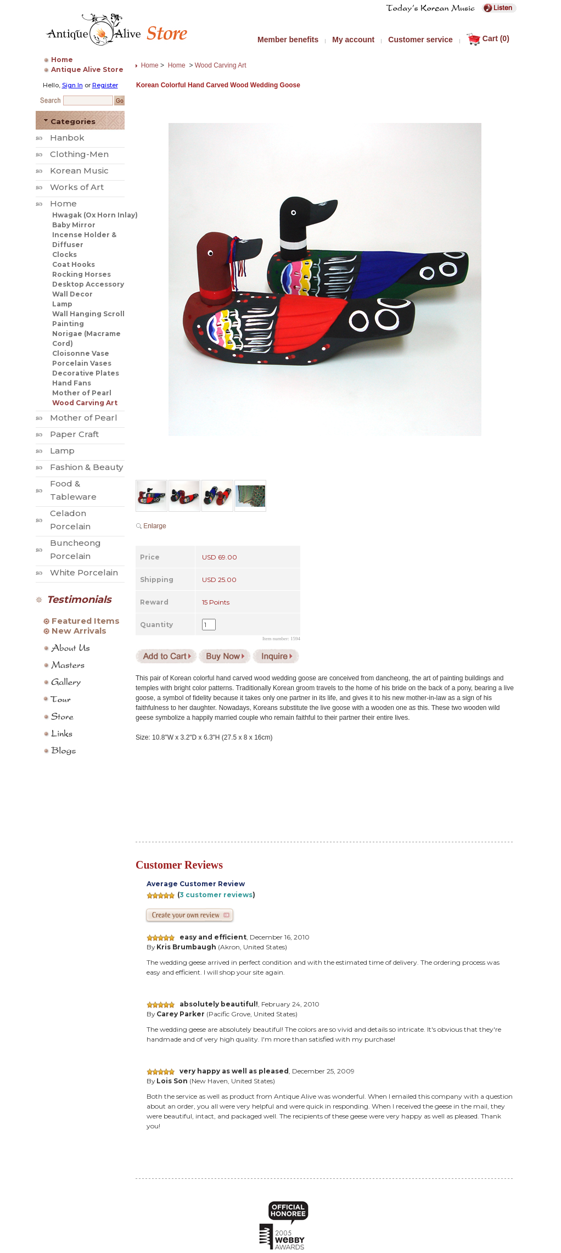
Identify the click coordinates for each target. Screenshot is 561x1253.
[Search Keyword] (88, 100)
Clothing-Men (79, 154)
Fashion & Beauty (86, 467)
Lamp (62, 304)
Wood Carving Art (84, 403)
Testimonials (79, 600)
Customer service (420, 39)
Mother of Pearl (81, 393)
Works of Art (77, 187)
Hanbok (67, 137)
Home (62, 59)
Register (105, 85)
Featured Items (86, 621)
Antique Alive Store (87, 69)
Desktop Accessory (88, 284)
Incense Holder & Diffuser (84, 240)
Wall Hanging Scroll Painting (88, 319)
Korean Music (79, 170)
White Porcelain (84, 572)
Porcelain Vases (81, 363)
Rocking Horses (81, 274)
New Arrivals (79, 631)
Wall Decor (72, 294)
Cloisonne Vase (80, 353)
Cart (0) (488, 38)
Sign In (72, 85)
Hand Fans (71, 383)
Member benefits (287, 39)
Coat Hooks (73, 264)
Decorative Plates (85, 373)
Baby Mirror (74, 225)
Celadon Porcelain (70, 520)
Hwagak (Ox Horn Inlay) (95, 215)
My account (353, 39)
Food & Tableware (73, 490)
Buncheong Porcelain (75, 549)
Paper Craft (74, 434)
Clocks (64, 254)
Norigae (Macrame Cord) (86, 338)
